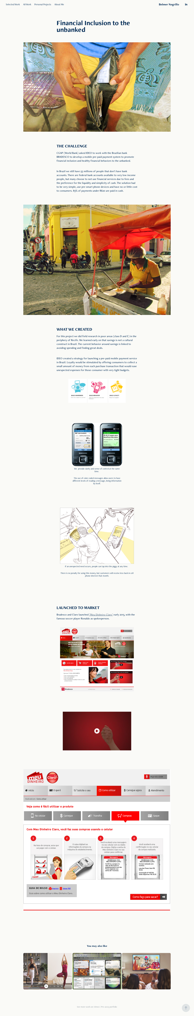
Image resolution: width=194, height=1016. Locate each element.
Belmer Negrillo (169, 4)
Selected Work (13, 4)
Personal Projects (42, 4)
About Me (59, 4)
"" (101, 614)
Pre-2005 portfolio (109, 1006)
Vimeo (96, 1006)
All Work (27, 4)
